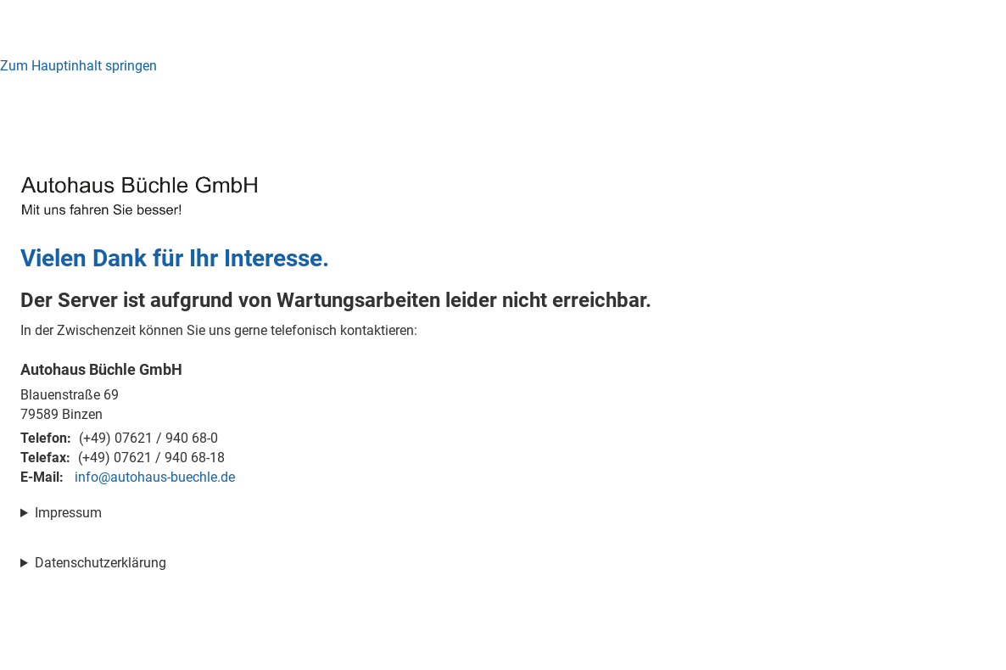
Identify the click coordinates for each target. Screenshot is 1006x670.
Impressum (68, 513)
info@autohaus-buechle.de (155, 477)
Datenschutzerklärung (100, 563)
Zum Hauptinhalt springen (78, 66)
